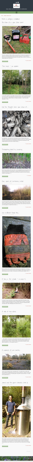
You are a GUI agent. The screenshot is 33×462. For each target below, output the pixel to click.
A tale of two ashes (9, 311)
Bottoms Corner (9, 15)
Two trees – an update (10, 66)
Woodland (5, 15)
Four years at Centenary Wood (12, 181)
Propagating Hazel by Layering (12, 149)
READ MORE (5, 144)
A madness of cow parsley (11, 350)
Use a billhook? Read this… (10, 212)
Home (2, 15)
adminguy (12, 24)
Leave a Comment (28, 60)
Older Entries (28, 451)
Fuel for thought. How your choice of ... (15, 107)
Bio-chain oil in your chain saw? (12, 22)
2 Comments (29, 175)
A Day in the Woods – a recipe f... (14, 279)
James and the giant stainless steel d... (15, 382)
